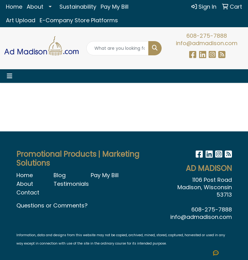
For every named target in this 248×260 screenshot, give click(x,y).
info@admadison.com (206, 43)
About (35, 7)
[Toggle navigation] (9, 76)
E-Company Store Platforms (79, 20)
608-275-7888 (206, 36)
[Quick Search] (117, 48)
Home (14, 7)
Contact (27, 192)
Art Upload (20, 20)
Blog (60, 175)
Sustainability (77, 7)
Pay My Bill (114, 7)
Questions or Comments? (52, 205)
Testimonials (68, 184)
